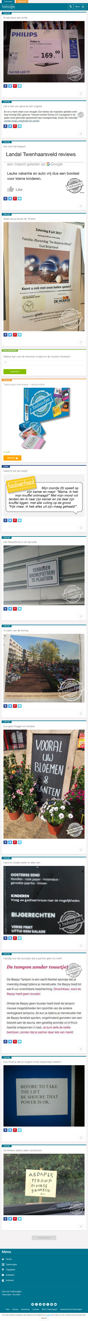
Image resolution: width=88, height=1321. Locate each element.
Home (9, 1259)
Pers (8, 1309)
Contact (36, 1309)
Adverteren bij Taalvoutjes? (71, 1309)
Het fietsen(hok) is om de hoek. (20, 542)
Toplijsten (10, 1269)
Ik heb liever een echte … (16, 17)
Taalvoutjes (8, 2)
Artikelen (10, 1275)
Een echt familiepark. (14, 146)
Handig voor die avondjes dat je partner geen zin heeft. (32, 958)
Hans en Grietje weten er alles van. (22, 862)
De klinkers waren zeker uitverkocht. (22, 1150)
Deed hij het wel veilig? (15, 471)
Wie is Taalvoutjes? (49, 1309)
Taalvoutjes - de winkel (11, 1294)
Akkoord (44, 1318)
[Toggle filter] (70, 6)
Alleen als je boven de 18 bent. (19, 218)
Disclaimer (25, 1309)
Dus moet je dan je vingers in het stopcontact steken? (32, 1061)
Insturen (10, 1280)
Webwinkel (22, 2)
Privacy (15, 1309)
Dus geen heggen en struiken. (19, 726)
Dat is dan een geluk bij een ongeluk (22, 106)
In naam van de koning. (16, 630)
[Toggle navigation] (80, 6)
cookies (48, 1315)
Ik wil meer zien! (44, 1238)
